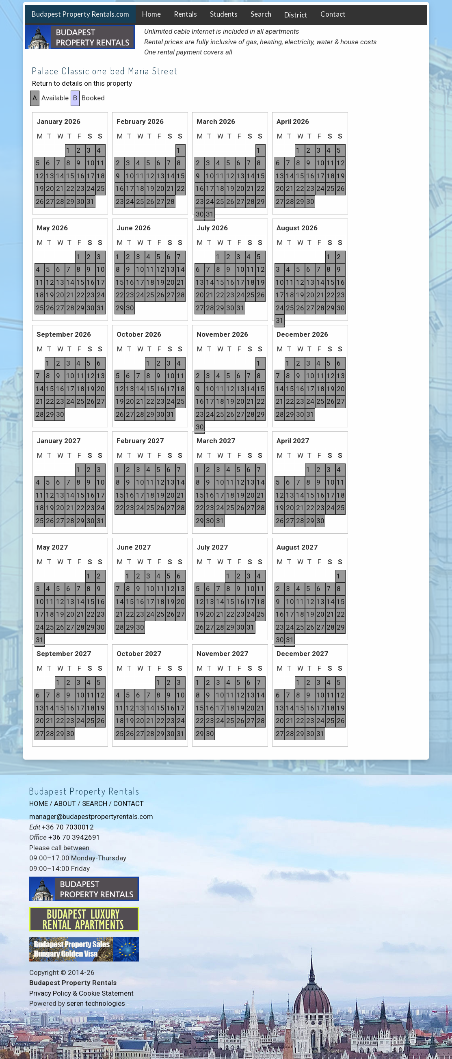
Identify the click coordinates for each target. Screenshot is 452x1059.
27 (50, 201)
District (295, 15)
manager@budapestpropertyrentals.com (91, 816)
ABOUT (65, 803)
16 (80, 176)
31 (91, 201)
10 (91, 163)
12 (40, 176)
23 (80, 188)
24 (91, 188)
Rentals (185, 14)
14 (60, 176)
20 (50, 188)
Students (224, 14)
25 (101, 188)
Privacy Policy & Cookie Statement (81, 993)
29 (70, 201)
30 (80, 201)
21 (60, 188)
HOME (38, 803)
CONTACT (128, 803)
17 (91, 176)
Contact (333, 14)
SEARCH (94, 803)
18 (101, 176)
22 (70, 188)
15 (70, 176)
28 (60, 201)
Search (261, 14)
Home (151, 14)
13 (50, 176)
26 (40, 201)
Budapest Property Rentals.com (80, 14)
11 (101, 163)
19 (40, 188)
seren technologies (96, 1003)
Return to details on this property (82, 83)
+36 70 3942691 (74, 837)
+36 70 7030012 (68, 827)
